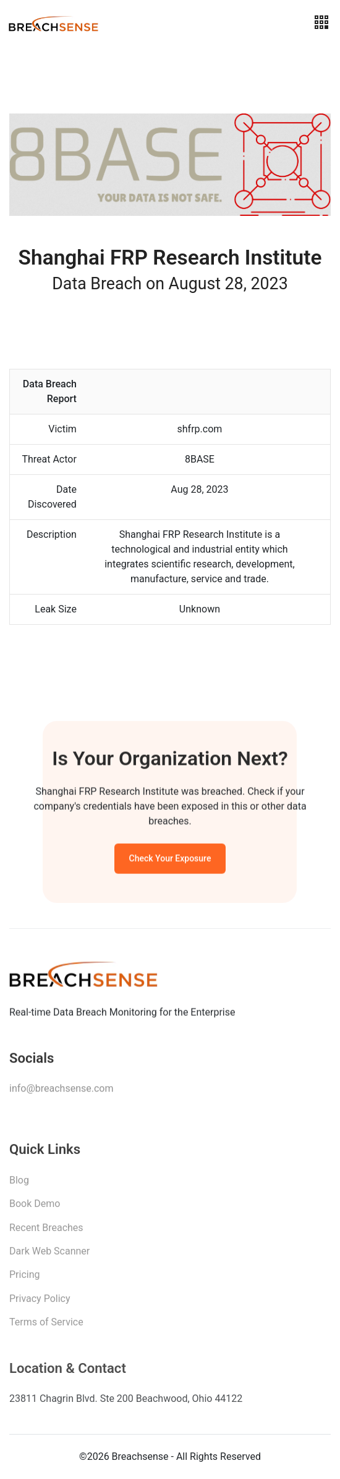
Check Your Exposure (170, 860)
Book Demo (34, 1207)
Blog (19, 1184)
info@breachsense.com (61, 1091)
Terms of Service (46, 1326)
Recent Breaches (46, 1231)
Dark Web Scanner (49, 1255)
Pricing (24, 1278)
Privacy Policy (39, 1302)
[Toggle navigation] (321, 22)
